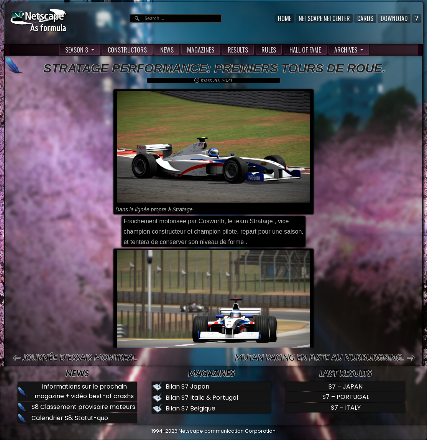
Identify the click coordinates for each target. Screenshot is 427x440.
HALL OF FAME (305, 49)
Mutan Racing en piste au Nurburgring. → (324, 357)
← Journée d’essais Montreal (74, 357)
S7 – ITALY (346, 407)
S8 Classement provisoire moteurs (83, 406)
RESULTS (238, 49)
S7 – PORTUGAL (345, 396)
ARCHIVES (345, 49)
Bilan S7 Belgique (190, 408)
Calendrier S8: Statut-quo (69, 418)
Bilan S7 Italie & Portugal (202, 397)
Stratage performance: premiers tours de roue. (214, 68)
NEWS (167, 49)
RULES (268, 49)
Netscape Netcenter (324, 18)
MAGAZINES (200, 49)
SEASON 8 (76, 49)
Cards (365, 18)
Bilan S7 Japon (187, 386)
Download (394, 18)
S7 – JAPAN (345, 386)
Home (284, 18)
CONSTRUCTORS (127, 49)
